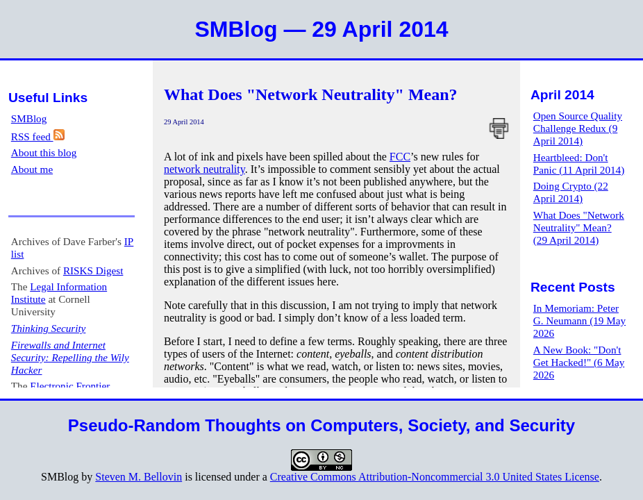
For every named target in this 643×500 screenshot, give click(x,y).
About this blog (44, 152)
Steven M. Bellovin (138, 477)
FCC (400, 156)
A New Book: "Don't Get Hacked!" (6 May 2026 (578, 362)
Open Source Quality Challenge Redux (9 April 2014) (577, 128)
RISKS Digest (93, 270)
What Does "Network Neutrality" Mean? (311, 94)
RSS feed (38, 136)
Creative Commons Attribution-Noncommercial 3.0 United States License (434, 477)
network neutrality (204, 169)
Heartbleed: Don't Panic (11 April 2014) (578, 163)
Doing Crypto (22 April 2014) (570, 192)
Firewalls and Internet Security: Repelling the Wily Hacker (70, 357)
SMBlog (29, 118)
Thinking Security (48, 328)
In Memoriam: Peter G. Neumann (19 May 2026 (579, 320)
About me (32, 169)
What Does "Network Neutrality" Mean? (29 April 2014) (578, 227)
